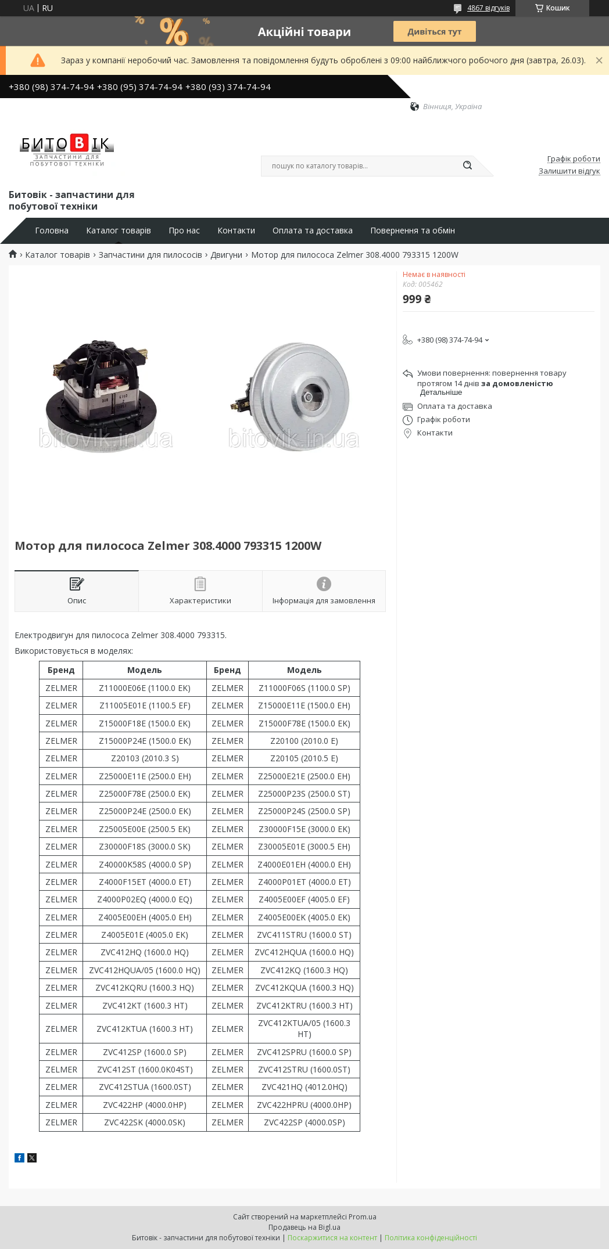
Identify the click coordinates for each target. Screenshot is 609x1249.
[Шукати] (467, 166)
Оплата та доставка (313, 230)
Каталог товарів (118, 230)
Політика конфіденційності (431, 1238)
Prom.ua (363, 1217)
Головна (52, 230)
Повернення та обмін (412, 230)
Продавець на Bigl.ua (304, 1227)
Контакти (236, 230)
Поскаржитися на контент (332, 1238)
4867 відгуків (488, 8)
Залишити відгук (569, 171)
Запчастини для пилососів (150, 255)
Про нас (184, 230)
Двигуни (226, 255)
